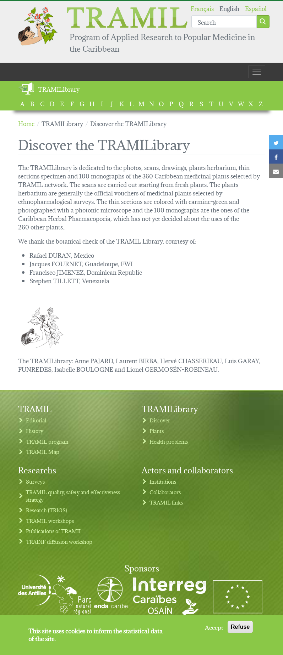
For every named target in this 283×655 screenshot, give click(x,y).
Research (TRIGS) (46, 510)
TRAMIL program (47, 441)
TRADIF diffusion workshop (59, 541)
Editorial (36, 420)
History (34, 431)
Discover (159, 420)
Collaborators (165, 492)
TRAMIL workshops (50, 521)
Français (202, 8)
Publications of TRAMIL (54, 531)
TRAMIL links (166, 502)
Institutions (162, 481)
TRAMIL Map (42, 452)
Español (256, 8)
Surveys (35, 481)
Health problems (168, 441)
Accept (214, 631)
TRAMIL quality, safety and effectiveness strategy (73, 496)
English (229, 8)
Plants (156, 431)
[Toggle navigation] (256, 72)
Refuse (240, 631)
